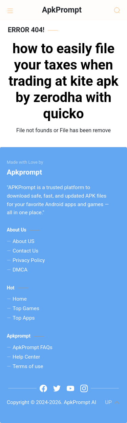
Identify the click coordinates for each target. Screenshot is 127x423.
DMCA (20, 270)
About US (23, 241)
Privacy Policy (29, 260)
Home (20, 299)
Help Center (26, 357)
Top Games (26, 308)
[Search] (117, 10)
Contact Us (25, 251)
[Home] (10, 10)
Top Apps (24, 318)
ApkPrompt (62, 10)
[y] (70, 388)
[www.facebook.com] (43, 388)
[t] (57, 388)
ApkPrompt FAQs (32, 347)
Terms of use (28, 366)
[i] (84, 388)
